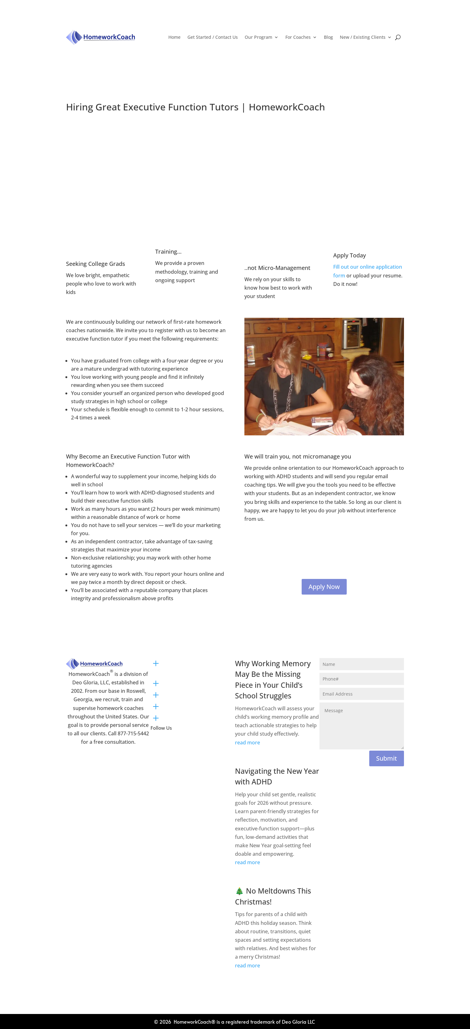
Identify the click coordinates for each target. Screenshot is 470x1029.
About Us (177, 705)
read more (247, 742)
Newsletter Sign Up (191, 717)
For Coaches (298, 37)
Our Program (258, 37)
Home (174, 37)
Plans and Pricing (188, 682)
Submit (386, 758)
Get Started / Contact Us (212, 37)
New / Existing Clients (363, 37)
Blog (328, 37)
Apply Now (324, 586)
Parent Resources (188, 693)
